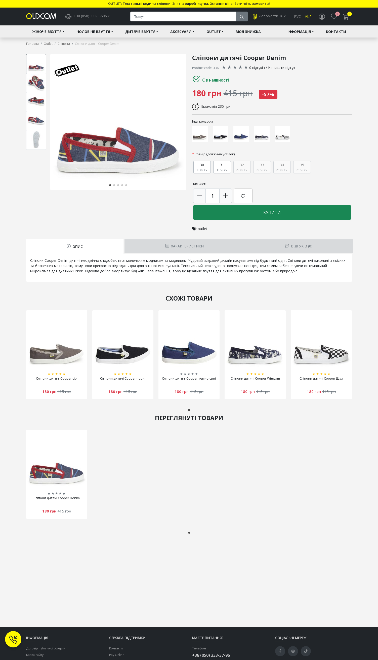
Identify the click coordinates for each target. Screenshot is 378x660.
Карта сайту (35, 655)
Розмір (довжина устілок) (215, 154)
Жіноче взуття (47, 31)
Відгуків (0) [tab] (298, 246)
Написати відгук (281, 67)
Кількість (200, 184)
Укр (308, 16)
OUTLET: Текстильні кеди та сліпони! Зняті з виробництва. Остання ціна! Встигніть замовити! (189, 3)
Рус (297, 16)
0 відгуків (257, 67)
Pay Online (116, 655)
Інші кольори (202, 121)
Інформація (299, 31)
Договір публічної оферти (45, 648)
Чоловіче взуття (93, 31)
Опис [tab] (75, 246)
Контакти (336, 31)
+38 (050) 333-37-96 (211, 655)
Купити (272, 212)
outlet (202, 229)
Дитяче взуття (140, 31)
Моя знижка (248, 31)
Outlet (213, 31)
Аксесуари (180, 31)
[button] (110, 186)
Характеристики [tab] (184, 246)
